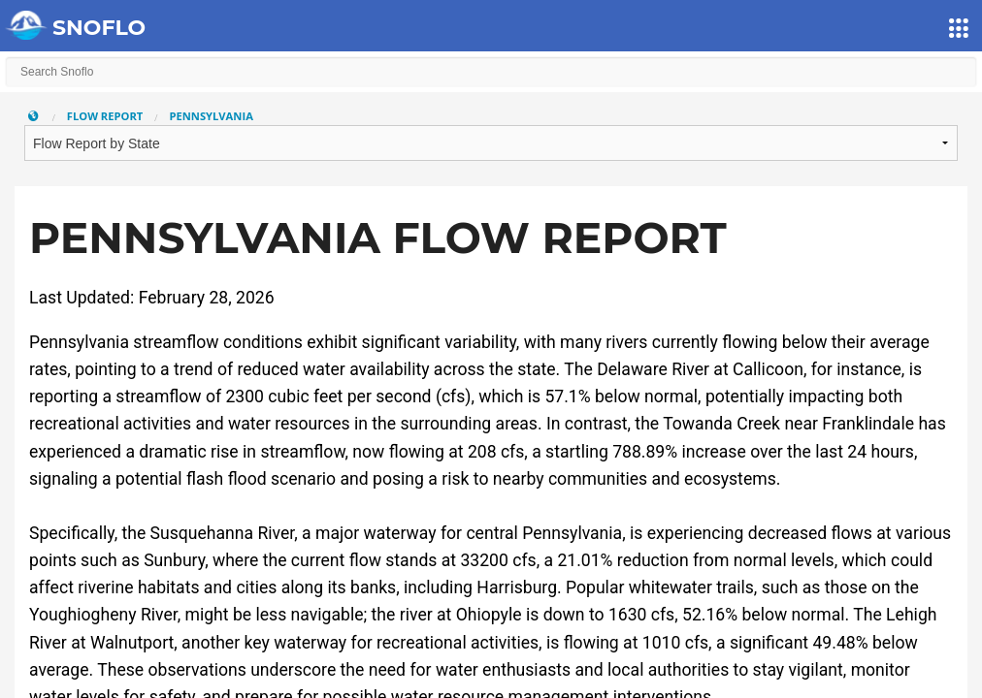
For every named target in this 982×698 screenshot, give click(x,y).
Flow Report (105, 116)
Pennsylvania (210, 116)
